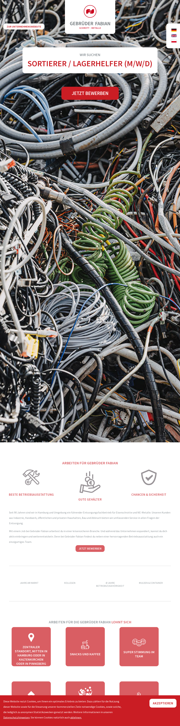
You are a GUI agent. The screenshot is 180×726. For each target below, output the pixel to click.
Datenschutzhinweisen (16, 717)
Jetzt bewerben (90, 93)
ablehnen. (76, 717)
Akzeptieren (163, 703)
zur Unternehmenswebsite (24, 26)
